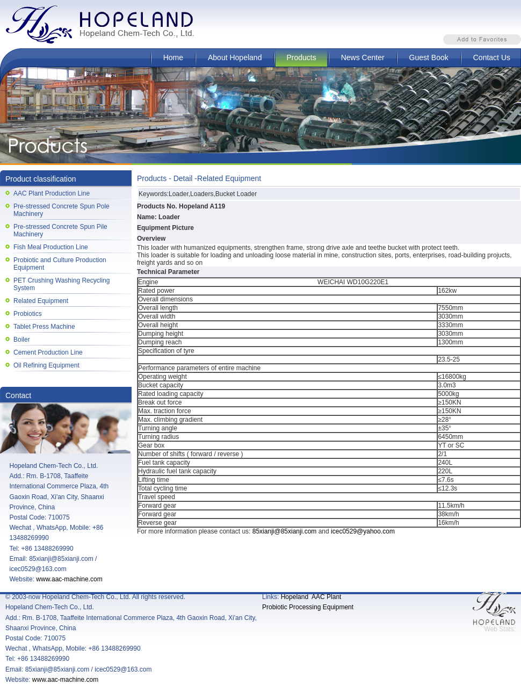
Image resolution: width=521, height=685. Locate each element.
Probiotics (27, 314)
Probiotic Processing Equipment (307, 607)
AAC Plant (326, 597)
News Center (363, 57)
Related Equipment (40, 301)
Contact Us (491, 57)
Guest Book (428, 57)
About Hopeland (235, 57)
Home (173, 57)
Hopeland (294, 597)
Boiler (21, 339)
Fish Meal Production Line (50, 247)
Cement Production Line (48, 352)
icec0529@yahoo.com (363, 531)
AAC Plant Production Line (51, 193)
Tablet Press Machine (44, 326)
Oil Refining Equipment (46, 365)
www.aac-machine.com (69, 579)
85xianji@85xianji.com (284, 531)
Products (301, 57)
